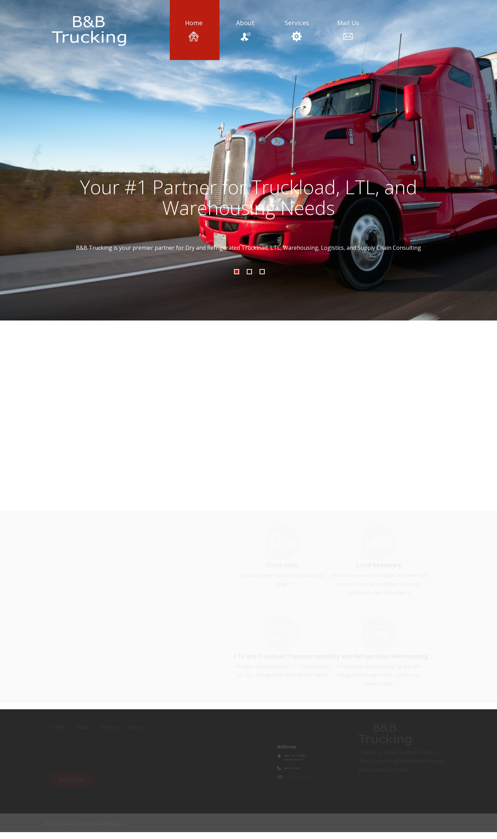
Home (193, 30)
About (245, 30)
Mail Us (348, 30)
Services (297, 30)
